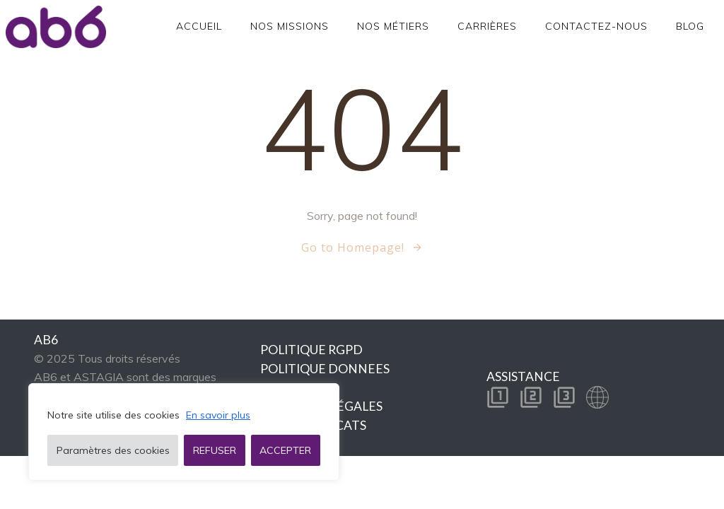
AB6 (46, 339)
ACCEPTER (285, 450)
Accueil (199, 26)
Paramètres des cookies (113, 450)
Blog (690, 26)
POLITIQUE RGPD (311, 349)
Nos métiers (393, 26)
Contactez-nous (596, 26)
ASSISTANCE (523, 376)
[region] (183, 432)
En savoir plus (218, 415)
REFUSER (214, 450)
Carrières (487, 26)
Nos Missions (289, 26)
